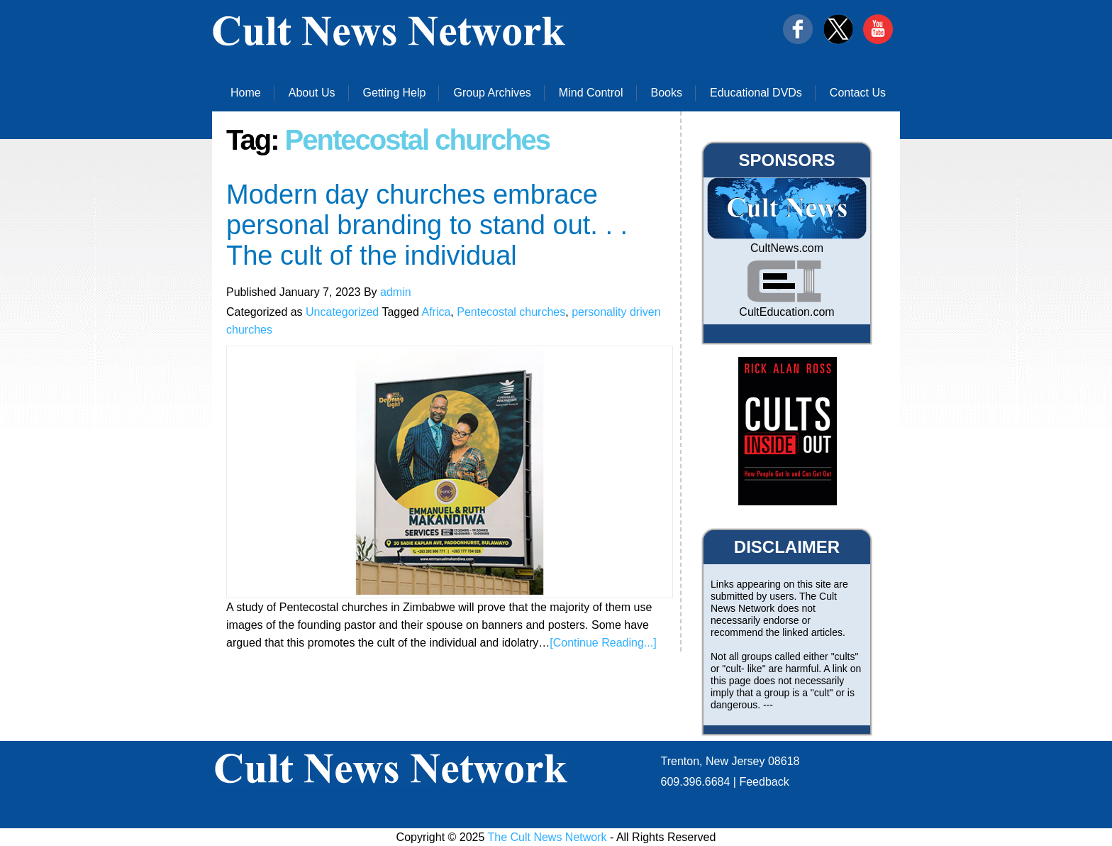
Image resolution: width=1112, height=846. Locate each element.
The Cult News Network (547, 837)
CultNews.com (786, 248)
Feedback (764, 782)
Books (666, 93)
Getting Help (394, 93)
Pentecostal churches (511, 312)
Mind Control (591, 93)
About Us (312, 93)
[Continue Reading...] (603, 643)
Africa (435, 312)
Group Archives (491, 93)
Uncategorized (342, 312)
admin (395, 292)
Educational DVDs (756, 93)
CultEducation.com (786, 312)
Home (245, 93)
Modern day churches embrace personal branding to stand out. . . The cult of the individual (427, 225)
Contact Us (858, 93)
